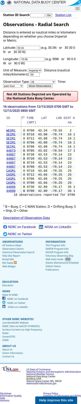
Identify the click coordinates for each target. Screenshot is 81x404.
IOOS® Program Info (57, 252)
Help (2, 398)
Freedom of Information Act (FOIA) (62, 395)
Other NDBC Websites (18, 319)
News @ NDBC (10, 294)
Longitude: (11, 59)
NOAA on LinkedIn (55, 227)
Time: (62, 81)
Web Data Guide (54, 259)
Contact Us (8, 356)
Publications (52, 269)
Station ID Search (16, 15)
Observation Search (13, 248)
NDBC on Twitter (17, 234)
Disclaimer (5, 393)
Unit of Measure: (15, 70)
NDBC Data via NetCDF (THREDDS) (21, 326)
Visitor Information (12, 353)
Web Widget (9, 266)
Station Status (53, 266)
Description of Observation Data (26, 218)
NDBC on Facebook (19, 227)
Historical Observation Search (18, 252)
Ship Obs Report (11, 255)
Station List (63, 15)
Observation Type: (16, 81)
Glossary (4, 400)
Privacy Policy (50, 393)
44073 (11, 151)
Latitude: (9, 47)
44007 (11, 155)
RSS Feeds (9, 263)
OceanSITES (8, 336)
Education (10, 282)
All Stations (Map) (11, 245)
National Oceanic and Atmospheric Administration (53, 371)
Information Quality (11, 395)
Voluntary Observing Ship (59, 255)
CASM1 (11, 171)
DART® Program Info (57, 248)
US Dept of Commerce (38, 369)
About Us (9, 346)
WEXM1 (11, 131)
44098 (11, 187)
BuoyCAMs (8, 259)
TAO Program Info (55, 245)
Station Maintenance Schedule (62, 262)
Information (55, 241)
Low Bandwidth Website (15, 322)
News (6, 291)
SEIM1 (11, 134)
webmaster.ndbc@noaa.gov (41, 383)
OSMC (5, 340)
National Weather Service (40, 374)
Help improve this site (56, 400)
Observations (12, 241)
